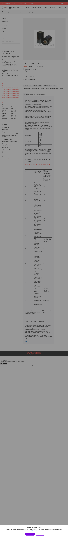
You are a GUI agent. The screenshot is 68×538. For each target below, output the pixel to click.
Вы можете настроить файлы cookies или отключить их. (33, 530)
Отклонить (40, 534)
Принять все (30, 534)
